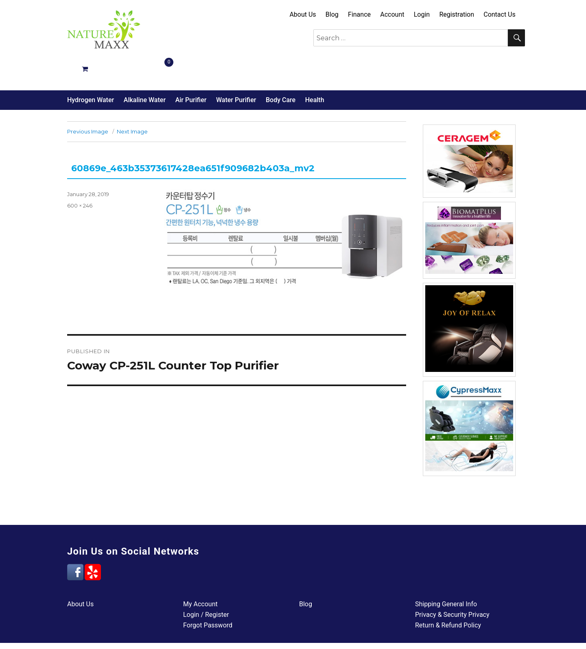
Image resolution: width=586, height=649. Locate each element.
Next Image (132, 102)
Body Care (280, 71)
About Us (302, 14)
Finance (359, 14)
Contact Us (499, 14)
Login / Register (206, 586)
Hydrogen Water (90, 71)
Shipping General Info (446, 575)
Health (314, 71)
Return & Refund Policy (448, 596)
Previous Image (87, 102)
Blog (332, 14)
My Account (200, 575)
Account (392, 14)
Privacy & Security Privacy (452, 586)
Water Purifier (236, 71)
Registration (456, 14)
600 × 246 (79, 176)
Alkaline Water (145, 71)
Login (422, 14)
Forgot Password (207, 596)
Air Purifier (191, 71)
